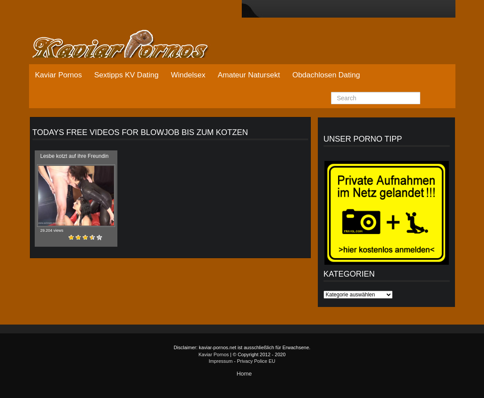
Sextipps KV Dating (126, 75)
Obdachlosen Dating (326, 75)
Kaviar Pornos (58, 75)
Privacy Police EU (256, 361)
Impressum (221, 361)
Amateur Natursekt (249, 75)
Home (244, 373)
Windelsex (188, 75)
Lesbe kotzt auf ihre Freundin (74, 156)
